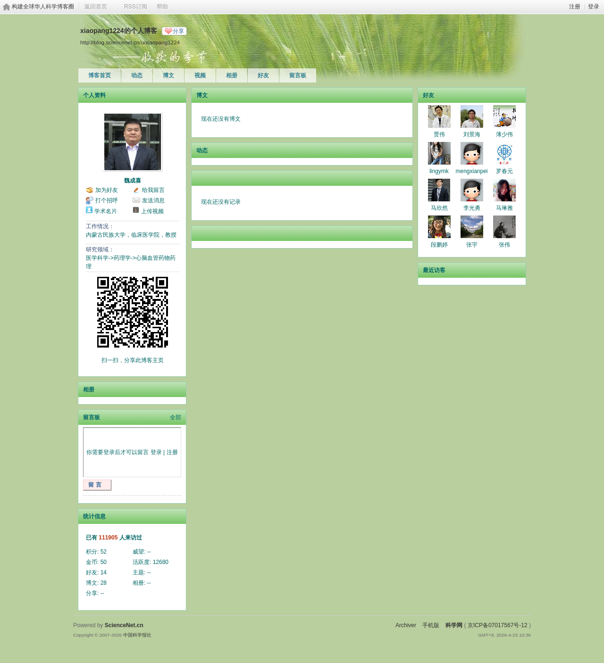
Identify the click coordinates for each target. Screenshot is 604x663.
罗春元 (504, 171)
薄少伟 (504, 134)
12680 (160, 562)
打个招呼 (106, 200)
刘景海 (471, 134)
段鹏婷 (439, 244)
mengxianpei (471, 171)
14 (104, 572)
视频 (200, 75)
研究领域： (100, 249)
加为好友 (106, 190)
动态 (137, 75)
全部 (175, 417)
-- (149, 551)
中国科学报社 (137, 635)
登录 (593, 6)
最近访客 (434, 270)
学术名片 (105, 211)
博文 (168, 75)
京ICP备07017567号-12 (498, 625)
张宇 (472, 244)
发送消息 (153, 200)
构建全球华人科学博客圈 (43, 6)
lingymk (439, 171)
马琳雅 (504, 208)
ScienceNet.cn (124, 625)
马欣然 (439, 208)
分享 (178, 31)
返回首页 (95, 6)
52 (104, 551)
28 (104, 583)
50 (104, 562)
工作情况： (100, 226)
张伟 (504, 244)
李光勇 (471, 208)
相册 (231, 75)
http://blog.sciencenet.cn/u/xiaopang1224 (130, 42)
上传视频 (152, 211)
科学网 (453, 625)
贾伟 (439, 134)
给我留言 (153, 190)
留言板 (297, 75)
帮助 (162, 6)
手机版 (430, 625)
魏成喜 (132, 180)
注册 (574, 6)
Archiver (405, 625)
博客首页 (99, 75)
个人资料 (94, 95)
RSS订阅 (135, 6)
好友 (263, 75)
